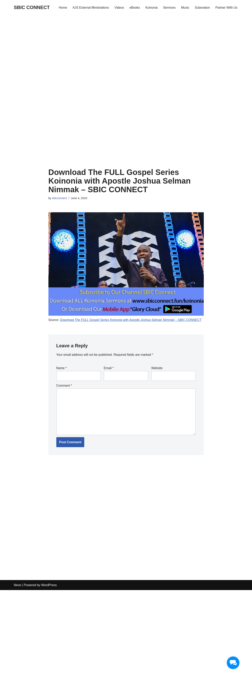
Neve (17, 668)
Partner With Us (226, 7)
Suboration (202, 7)
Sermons (169, 7)
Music (185, 7)
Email (109, 368)
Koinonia (151, 7)
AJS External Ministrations (89, 7)
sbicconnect (59, 198)
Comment (64, 385)
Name (61, 368)
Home (61, 7)
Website (157, 368)
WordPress (49, 668)
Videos (118, 7)
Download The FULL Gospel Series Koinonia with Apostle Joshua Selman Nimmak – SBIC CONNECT (131, 320)
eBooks (134, 7)
